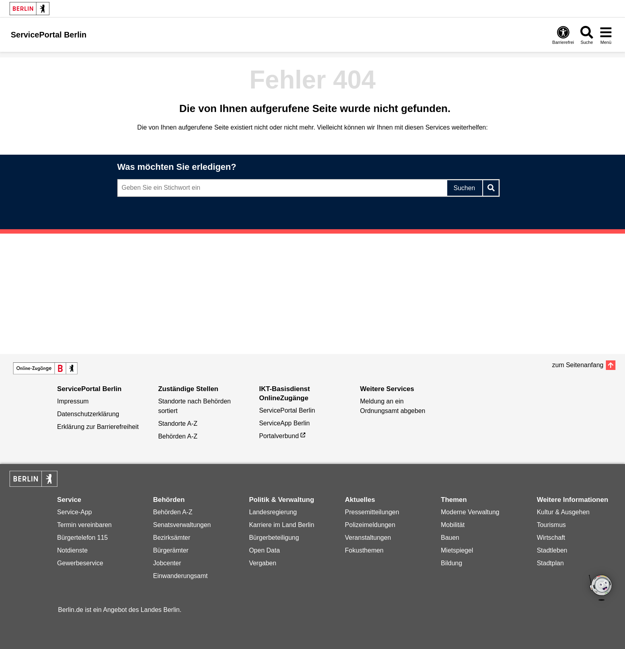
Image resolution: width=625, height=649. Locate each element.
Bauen (450, 537)
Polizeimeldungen (370, 524)
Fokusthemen (364, 550)
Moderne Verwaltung (470, 512)
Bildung (451, 563)
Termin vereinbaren (84, 524)
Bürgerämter (171, 550)
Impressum (72, 401)
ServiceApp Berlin (284, 423)
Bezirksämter (171, 537)
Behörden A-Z (178, 436)
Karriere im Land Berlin (281, 524)
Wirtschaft (551, 537)
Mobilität (453, 524)
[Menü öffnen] (605, 34)
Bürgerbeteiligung (274, 537)
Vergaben (263, 563)
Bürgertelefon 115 (82, 537)
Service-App (74, 512)
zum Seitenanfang (577, 365)
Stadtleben (552, 550)
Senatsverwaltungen (182, 524)
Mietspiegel (457, 550)
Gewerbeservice (80, 563)
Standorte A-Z (178, 423)
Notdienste (72, 550)
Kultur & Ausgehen (563, 512)
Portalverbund (279, 436)
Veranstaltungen (368, 537)
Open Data (264, 550)
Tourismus (551, 524)
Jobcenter (167, 563)
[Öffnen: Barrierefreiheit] (563, 34)
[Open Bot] (601, 588)
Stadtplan (550, 563)
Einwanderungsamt (180, 575)
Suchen (464, 188)
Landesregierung (273, 512)
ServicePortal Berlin (287, 410)
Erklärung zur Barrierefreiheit (98, 426)
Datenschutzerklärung (88, 414)
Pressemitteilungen (372, 512)
